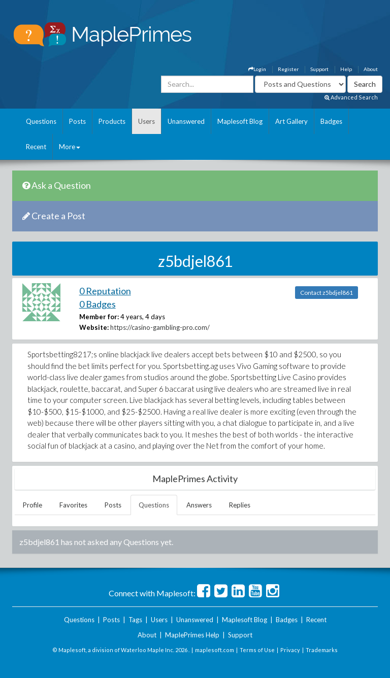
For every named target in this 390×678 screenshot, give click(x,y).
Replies (239, 505)
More (69, 147)
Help (346, 69)
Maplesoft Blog (240, 121)
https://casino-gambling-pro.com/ (160, 327)
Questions (41, 121)
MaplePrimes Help (192, 635)
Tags (135, 620)
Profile (32, 505)
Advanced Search (351, 97)
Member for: (99, 317)
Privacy (290, 650)
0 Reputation (105, 290)
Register (288, 69)
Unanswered (186, 121)
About (371, 69)
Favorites (73, 505)
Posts (77, 121)
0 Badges (97, 304)
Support (319, 69)
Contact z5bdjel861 (326, 292)
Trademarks (322, 650)
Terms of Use (257, 650)
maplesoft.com (214, 650)
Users (146, 121)
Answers (199, 505)
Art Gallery (291, 121)
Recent (36, 147)
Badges (331, 121)
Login (257, 69)
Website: (94, 327)
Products (112, 121)
